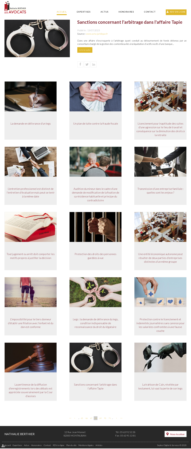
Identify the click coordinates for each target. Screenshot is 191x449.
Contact (150, 11)
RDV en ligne (178, 11)
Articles (99, 446)
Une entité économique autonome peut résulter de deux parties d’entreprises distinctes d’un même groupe (160, 257)
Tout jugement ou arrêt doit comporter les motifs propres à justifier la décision (31, 256)
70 (105, 419)
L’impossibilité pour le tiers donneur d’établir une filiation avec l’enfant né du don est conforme (30, 323)
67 (91, 419)
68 (96, 419)
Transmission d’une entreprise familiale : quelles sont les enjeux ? (160, 190)
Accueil (62, 11)
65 (82, 419)
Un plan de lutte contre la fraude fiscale (95, 123)
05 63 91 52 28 (127, 432)
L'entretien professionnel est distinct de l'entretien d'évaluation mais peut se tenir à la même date (31, 192)
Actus (104, 11)
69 (100, 419)
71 (110, 419)
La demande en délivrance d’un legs (30, 123)
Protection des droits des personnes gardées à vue (95, 256)
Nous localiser (177, 434)
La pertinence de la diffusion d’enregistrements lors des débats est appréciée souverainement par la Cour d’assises (31, 390)
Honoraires (126, 11)
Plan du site (71, 446)
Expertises (84, 11)
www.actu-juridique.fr (97, 33)
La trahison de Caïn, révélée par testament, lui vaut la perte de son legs (160, 386)
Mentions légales (86, 446)
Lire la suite (85, 49)
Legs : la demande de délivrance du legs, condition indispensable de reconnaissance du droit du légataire (95, 323)
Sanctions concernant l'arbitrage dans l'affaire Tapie (95, 386)
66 (87, 419)
